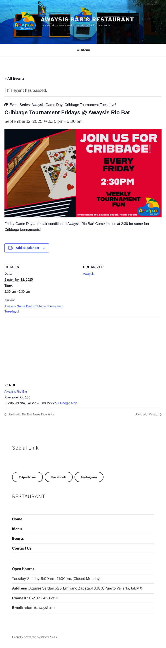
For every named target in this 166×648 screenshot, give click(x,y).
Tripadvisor (27, 477)
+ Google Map (67, 403)
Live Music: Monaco (147, 414)
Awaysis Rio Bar (15, 391)
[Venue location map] (83, 349)
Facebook (58, 477)
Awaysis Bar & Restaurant (87, 19)
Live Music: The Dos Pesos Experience (30, 414)
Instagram (89, 477)
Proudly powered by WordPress (34, 637)
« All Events (14, 78)
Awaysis (88, 273)
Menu (83, 50)
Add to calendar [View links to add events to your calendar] (27, 248)
